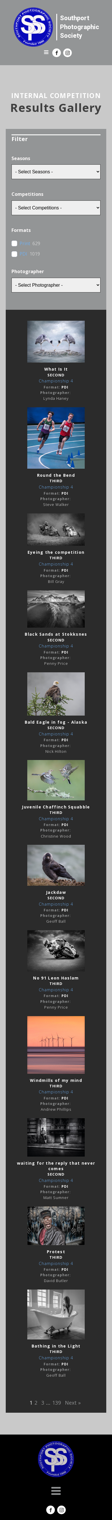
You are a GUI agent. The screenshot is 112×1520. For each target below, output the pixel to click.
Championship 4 (56, 381)
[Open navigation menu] (46, 52)
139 (56, 1402)
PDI (23, 254)
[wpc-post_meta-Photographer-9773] (56, 285)
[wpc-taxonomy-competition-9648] (56, 207)
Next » (73, 1402)
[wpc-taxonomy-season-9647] (56, 171)
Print (25, 244)
